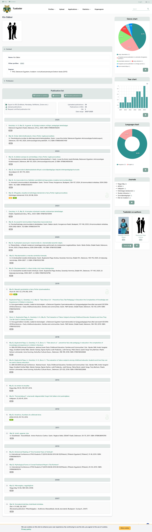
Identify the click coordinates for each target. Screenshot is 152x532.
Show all (127, 245)
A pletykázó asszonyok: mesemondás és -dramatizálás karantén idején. (38, 243)
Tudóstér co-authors (40, 96)
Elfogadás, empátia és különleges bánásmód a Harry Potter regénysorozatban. (41, 193)
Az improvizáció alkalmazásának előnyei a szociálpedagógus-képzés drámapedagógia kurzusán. (47, 170)
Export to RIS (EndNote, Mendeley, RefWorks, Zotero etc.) (27, 105)
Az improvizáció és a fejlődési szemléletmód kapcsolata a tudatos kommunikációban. (43, 180)
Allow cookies (125, 528)
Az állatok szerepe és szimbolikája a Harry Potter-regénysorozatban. (37, 157)
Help (4, 2)
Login (140, 2)
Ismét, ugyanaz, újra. (22, 433)
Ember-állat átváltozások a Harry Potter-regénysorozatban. (34, 136)
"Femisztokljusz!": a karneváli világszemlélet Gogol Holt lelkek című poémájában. (42, 396)
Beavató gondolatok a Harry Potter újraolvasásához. (32, 289)
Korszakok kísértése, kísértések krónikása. (29, 504)
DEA (10, 130)
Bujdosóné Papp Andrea (141, 236)
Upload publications (14, 107)
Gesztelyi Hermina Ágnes (123, 236)
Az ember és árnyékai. (22, 386)
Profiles (51, 9)
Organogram (99, 9)
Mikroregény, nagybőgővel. (24, 486)
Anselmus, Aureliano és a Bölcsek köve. (28, 415)
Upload (61, 9)
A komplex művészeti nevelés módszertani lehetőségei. (44, 211)
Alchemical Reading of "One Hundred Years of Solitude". (34, 452)
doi (10, 198)
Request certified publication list (18, 109)
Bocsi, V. (12, 317)
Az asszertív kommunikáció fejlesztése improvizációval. (33, 222)
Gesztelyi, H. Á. (14, 125)
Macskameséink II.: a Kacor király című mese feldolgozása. (34, 268)
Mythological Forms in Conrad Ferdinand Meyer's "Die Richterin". (37, 465)
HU (149, 2)
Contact (12, 2)
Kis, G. (22, 125)
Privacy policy (26, 529)
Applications (73, 9)
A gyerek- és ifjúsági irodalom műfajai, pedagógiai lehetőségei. (46, 125)
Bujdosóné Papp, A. (16, 300)
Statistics (86, 9)
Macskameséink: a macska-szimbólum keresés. (31, 256)
